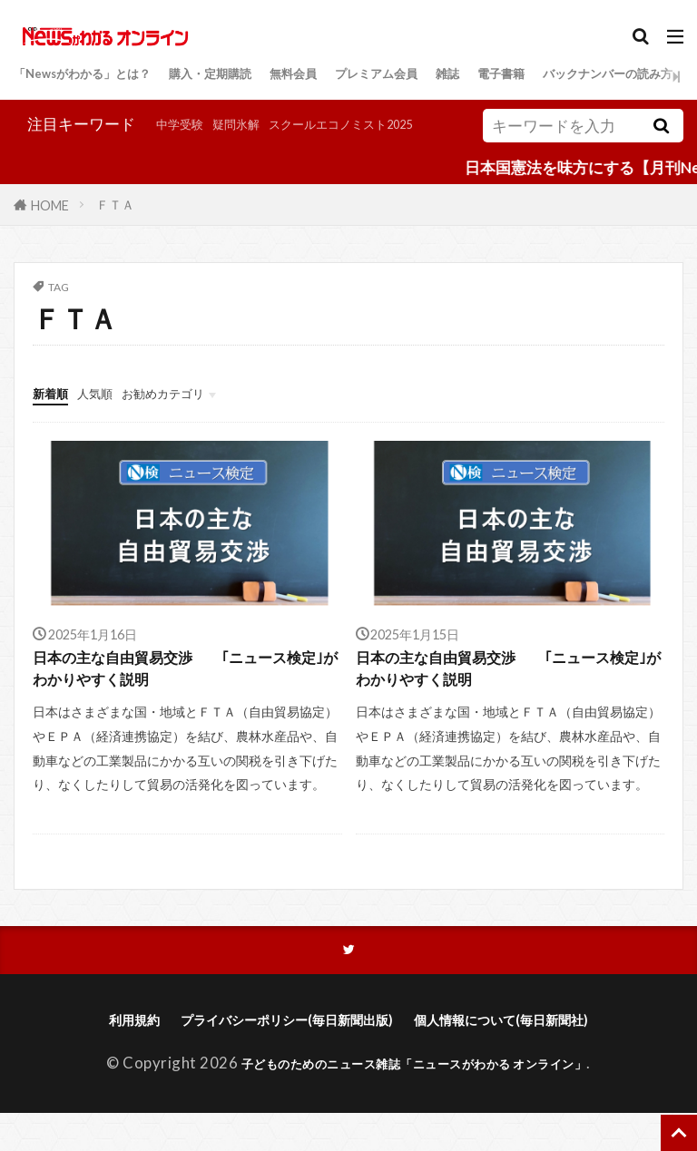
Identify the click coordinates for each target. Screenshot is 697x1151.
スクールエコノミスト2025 (250, 151)
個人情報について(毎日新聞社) (528, 1056)
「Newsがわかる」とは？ (102, 75)
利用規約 (95, 1056)
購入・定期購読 (264, 75)
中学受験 (44, 151)
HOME (50, 227)
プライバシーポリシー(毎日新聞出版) (275, 1056)
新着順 (56, 414)
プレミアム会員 (470, 75)
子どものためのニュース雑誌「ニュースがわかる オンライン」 (414, 1100)
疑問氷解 (115, 151)
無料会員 (367, 75)
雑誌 (557, 75)
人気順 (111, 414)
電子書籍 (622, 75)
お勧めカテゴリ (197, 414)
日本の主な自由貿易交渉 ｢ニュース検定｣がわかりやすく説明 (184, 695)
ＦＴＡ (115, 227)
